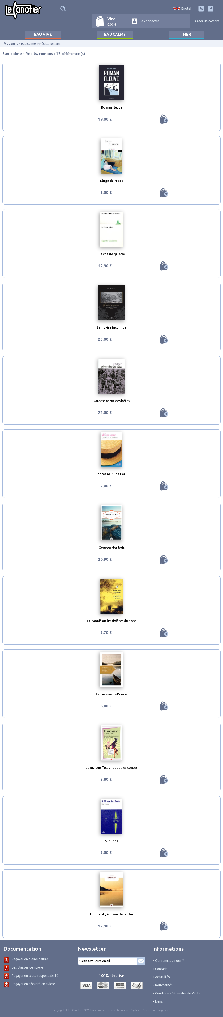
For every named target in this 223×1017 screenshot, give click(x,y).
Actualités (162, 977)
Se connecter (149, 21)
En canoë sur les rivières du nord (111, 621)
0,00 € (111, 24)
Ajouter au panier (164, 119)
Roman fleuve (111, 107)
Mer (187, 34)
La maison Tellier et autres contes (111, 767)
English (186, 8)
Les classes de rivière (27, 967)
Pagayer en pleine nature (30, 959)
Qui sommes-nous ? (169, 960)
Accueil (11, 43)
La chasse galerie (111, 254)
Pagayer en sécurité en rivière (33, 984)
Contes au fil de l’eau (111, 474)
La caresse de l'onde (111, 694)
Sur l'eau (111, 841)
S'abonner (141, 961)
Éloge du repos (111, 181)
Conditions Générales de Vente (177, 993)
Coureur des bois (112, 547)
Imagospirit (164, 1010)
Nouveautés (164, 985)
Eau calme (115, 34)
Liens (159, 1001)
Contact (161, 969)
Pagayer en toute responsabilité (35, 976)
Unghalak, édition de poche (111, 914)
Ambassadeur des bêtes (112, 401)
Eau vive (43, 34)
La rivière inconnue (111, 327)
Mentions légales (128, 1010)
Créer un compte (207, 21)
